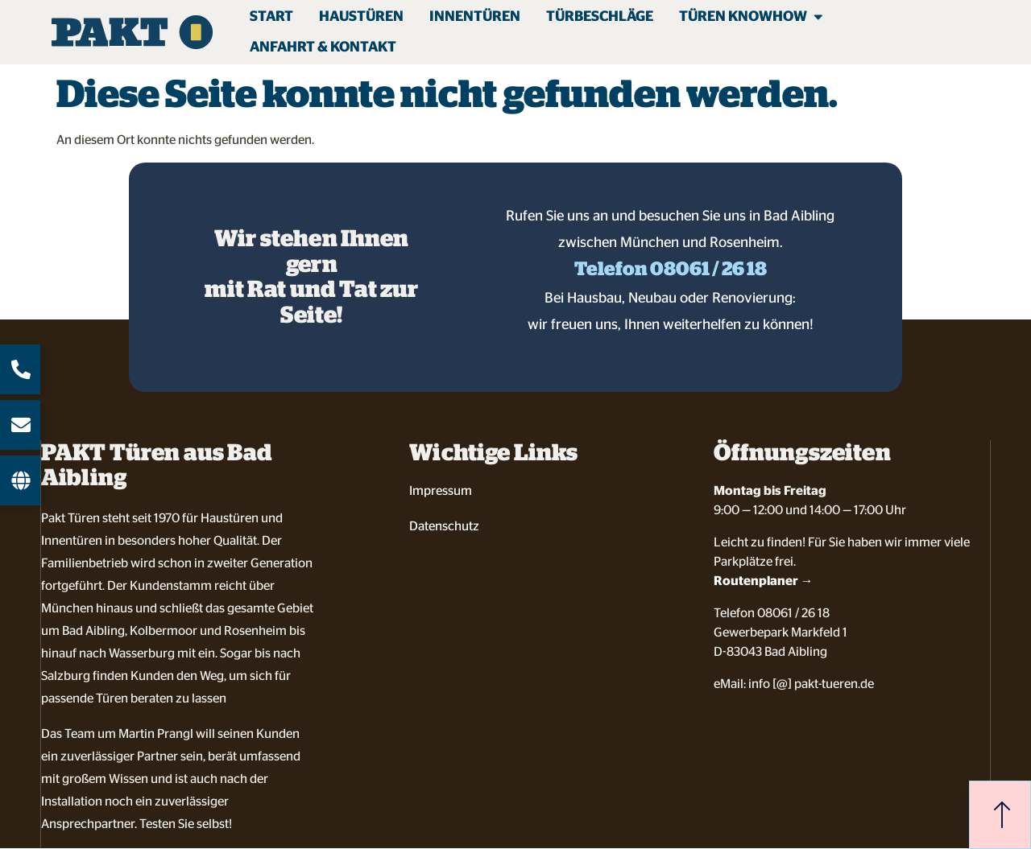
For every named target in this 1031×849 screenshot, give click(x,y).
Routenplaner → (764, 580)
